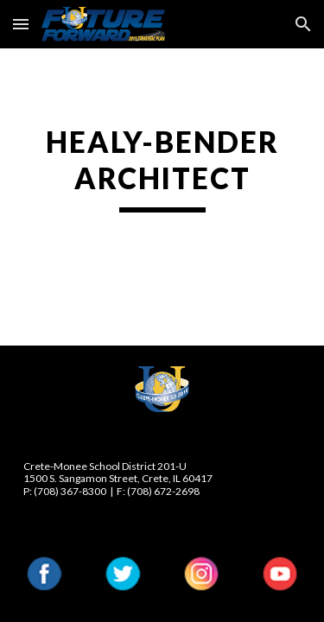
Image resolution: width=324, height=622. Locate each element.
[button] (20, 24)
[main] (162, 168)
